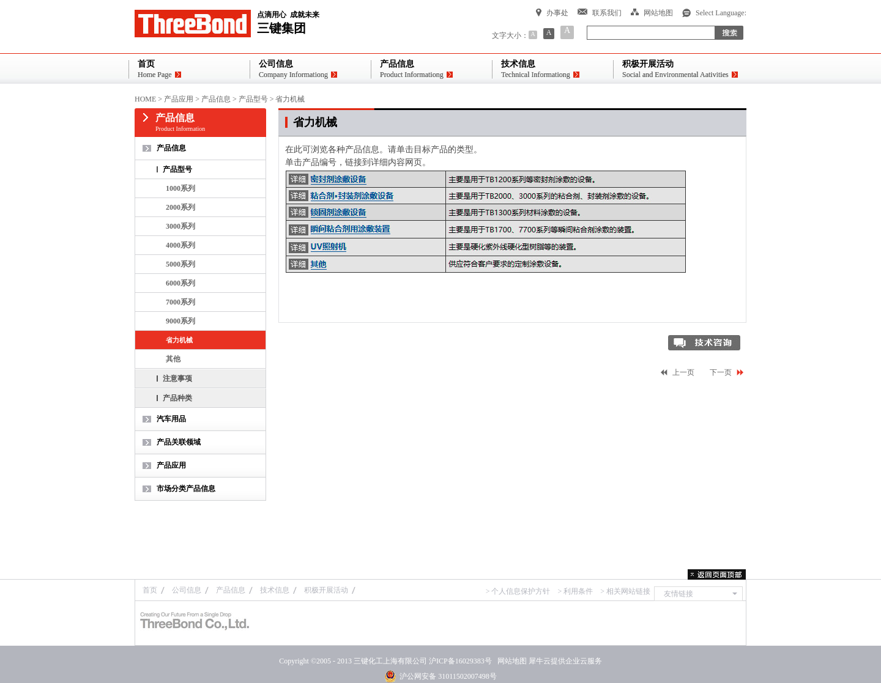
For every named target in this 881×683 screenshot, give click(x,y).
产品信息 (216, 99)
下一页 (721, 372)
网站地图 (510, 661)
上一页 (683, 372)
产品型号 (253, 99)
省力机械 (290, 99)
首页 (150, 590)
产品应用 (178, 99)
